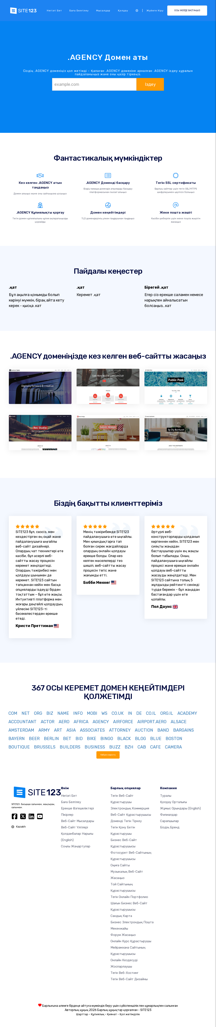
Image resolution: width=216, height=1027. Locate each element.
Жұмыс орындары (180, 808)
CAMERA (173, 747)
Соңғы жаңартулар (75, 846)
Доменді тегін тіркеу (126, 821)
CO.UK (118, 713)
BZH (129, 747)
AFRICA (81, 721)
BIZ (49, 713)
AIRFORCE (123, 721)
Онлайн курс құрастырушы (131, 941)
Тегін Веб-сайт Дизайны (129, 979)
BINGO (106, 738)
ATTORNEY (120, 730)
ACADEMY (187, 713)
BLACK (124, 738)
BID (79, 738)
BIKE (91, 738)
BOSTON (174, 738)
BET (67, 738)
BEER (34, 738)
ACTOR (47, 721)
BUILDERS (70, 747)
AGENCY (101, 721)
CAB (142, 747)
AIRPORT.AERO (151, 721)
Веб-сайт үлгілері (74, 827)
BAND (163, 730)
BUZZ (114, 747)
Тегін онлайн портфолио (129, 897)
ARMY (44, 730)
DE (139, 713)
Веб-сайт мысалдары (77, 821)
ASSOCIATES (92, 730)
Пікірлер (67, 815)
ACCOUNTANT (22, 721)
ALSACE (178, 721)
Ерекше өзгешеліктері (77, 808)
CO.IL (151, 713)
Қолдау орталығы (173, 802)
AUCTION (144, 730)
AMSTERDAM (21, 730)
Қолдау (123, 10)
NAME (63, 713)
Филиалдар (168, 815)
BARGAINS (183, 730)
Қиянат (112, 1014)
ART (58, 730)
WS (104, 713)
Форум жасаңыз (123, 935)
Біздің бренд (170, 827)
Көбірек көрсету (108, 755)
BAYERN (16, 738)
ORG (38, 713)
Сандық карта (121, 916)
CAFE (155, 747)
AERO (64, 721)
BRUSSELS (44, 747)
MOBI (92, 713)
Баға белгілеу (79, 10)
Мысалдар (103, 10)
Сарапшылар (169, 821)
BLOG (140, 738)
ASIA (71, 730)
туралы (165, 796)
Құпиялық (97, 1014)
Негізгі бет (54, 10)
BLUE (155, 738)
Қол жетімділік (130, 1014)
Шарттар (82, 1014)
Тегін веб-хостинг (124, 973)
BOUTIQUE (19, 747)
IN (130, 713)
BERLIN (51, 738)
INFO (78, 713)
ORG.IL (166, 713)
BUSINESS (95, 747)
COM (12, 713)
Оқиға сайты (120, 865)
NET (26, 713)
